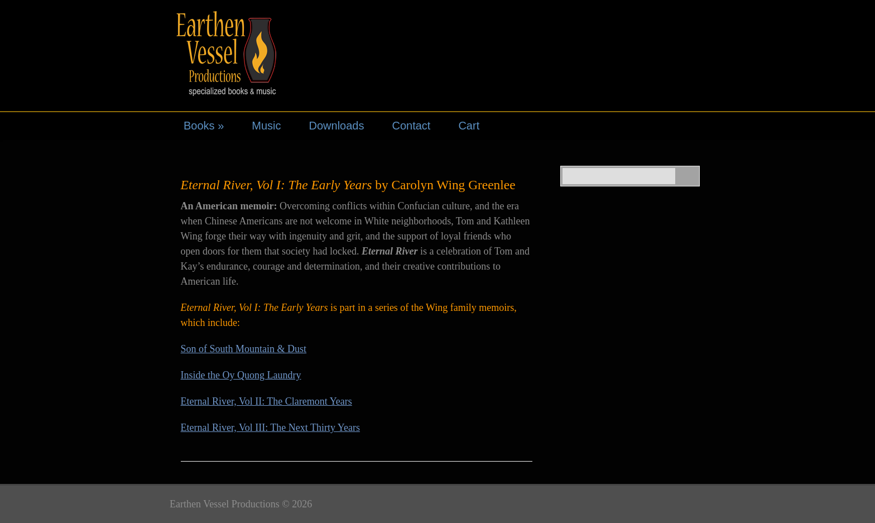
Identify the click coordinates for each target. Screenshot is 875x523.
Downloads (336, 125)
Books (204, 125)
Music (266, 125)
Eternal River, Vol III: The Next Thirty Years (270, 427)
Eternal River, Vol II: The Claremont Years (266, 401)
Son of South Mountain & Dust (244, 348)
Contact (411, 125)
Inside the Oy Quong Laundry (241, 375)
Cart (468, 125)
